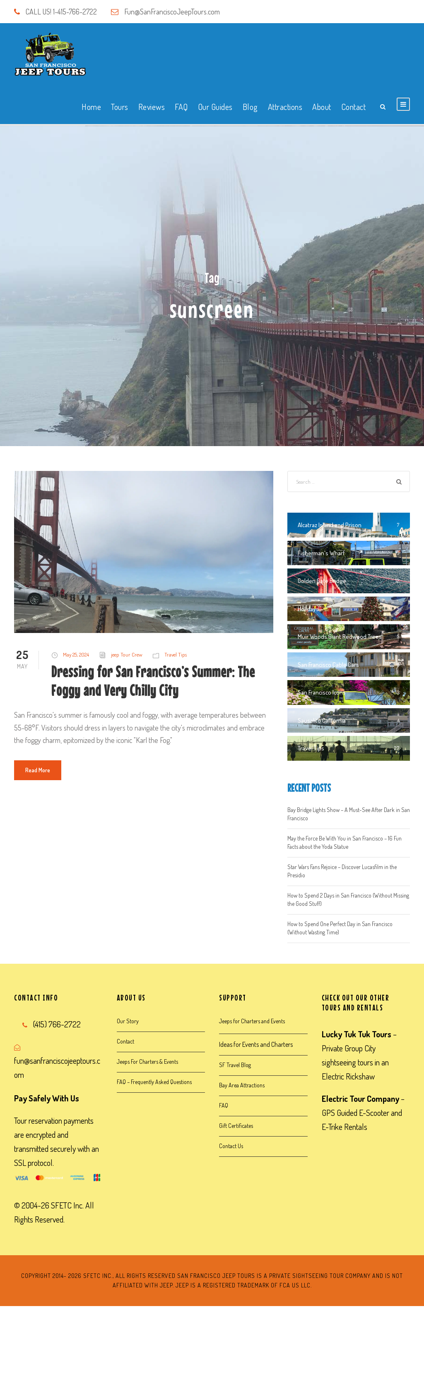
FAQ (181, 106)
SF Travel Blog (235, 1064)
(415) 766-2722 (57, 1024)
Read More (37, 770)
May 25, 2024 (76, 654)
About (321, 106)
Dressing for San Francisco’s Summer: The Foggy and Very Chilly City (153, 681)
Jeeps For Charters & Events (147, 1061)
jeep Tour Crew (126, 654)
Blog (250, 106)
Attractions (285, 106)
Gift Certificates (236, 1125)
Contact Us (231, 1145)
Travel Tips (175, 654)
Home (91, 106)
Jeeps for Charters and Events (252, 1021)
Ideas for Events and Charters (256, 1044)
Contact (353, 106)
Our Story (128, 1021)
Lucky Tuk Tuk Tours (356, 1034)
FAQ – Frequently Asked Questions (154, 1081)
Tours (119, 106)
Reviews (151, 106)
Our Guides (215, 106)
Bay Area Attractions (242, 1085)
